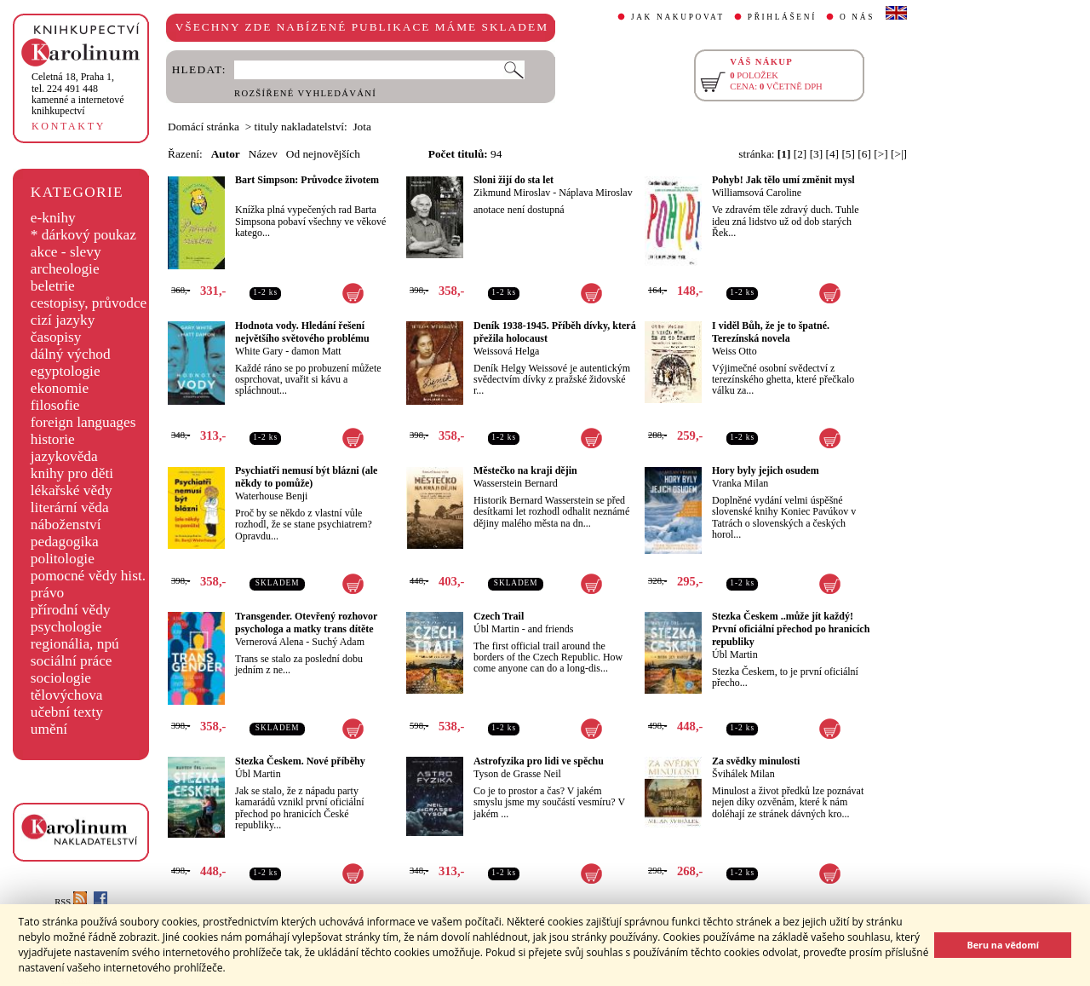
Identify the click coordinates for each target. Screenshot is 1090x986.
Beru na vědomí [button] (1003, 944)
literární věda (70, 507)
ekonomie (60, 388)
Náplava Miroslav (595, 193)
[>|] (899, 153)
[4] (833, 153)
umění (49, 729)
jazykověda (64, 456)
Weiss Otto (734, 351)
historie (53, 439)
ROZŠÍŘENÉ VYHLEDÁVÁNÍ (305, 93)
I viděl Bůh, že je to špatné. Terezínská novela (770, 332)
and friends (551, 629)
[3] (816, 153)
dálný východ (71, 354)
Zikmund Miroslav (511, 193)
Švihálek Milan (743, 774)
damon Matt (316, 351)
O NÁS (857, 17)
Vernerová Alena (269, 642)
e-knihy (53, 218)
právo (47, 593)
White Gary (259, 351)
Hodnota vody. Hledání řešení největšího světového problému (302, 332)
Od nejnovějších (323, 153)
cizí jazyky (63, 320)
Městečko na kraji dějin (525, 470)
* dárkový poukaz (83, 235)
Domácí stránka (203, 126)
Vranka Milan (740, 483)
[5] (848, 153)
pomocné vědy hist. (88, 576)
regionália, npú (75, 644)
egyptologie (65, 371)
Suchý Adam (338, 642)
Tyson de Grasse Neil (517, 774)
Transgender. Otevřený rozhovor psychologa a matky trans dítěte (306, 622)
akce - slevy (66, 252)
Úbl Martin (496, 629)
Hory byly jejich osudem (765, 470)
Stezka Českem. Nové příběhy (300, 761)
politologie (63, 559)
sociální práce (71, 661)
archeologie (65, 269)
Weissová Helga (506, 351)
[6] (864, 153)
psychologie (66, 627)
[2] (800, 153)
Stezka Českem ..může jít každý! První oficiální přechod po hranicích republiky (790, 629)
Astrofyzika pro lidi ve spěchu (538, 761)
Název (263, 153)
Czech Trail (498, 616)
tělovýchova (67, 695)
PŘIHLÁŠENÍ (782, 17)
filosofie (55, 405)
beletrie (53, 286)
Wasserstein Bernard (515, 483)
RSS (70, 902)
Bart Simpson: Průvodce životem (307, 180)
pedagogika (65, 541)
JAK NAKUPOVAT (678, 17)
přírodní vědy (71, 610)
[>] (880, 153)
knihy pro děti (72, 473)
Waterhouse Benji (271, 496)
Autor (225, 153)
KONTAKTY (69, 126)
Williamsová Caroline (756, 193)
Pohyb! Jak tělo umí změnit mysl (783, 180)
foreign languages (83, 422)
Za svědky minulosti (756, 761)
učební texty (67, 712)
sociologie (61, 678)
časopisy (56, 337)
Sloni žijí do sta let (513, 180)
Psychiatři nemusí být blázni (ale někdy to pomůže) (306, 476)
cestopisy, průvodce (89, 303)
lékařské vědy (71, 490)
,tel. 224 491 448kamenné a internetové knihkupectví (78, 94)
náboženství (66, 524)
